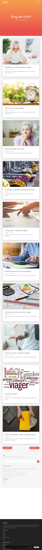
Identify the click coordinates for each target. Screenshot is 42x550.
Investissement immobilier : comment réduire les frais (14, 475)
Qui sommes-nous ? (6, 537)
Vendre (4, 534)
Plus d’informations (29, 547)
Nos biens (4, 535)
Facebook (5, 544)
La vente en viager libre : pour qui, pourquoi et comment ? (14, 473)
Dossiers (4, 482)
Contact (4, 538)
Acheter (4, 533)
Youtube (5, 545)
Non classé (5, 484)
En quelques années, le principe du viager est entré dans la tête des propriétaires (19, 468)
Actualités (5, 480)
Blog (3, 539)
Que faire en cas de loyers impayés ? (10, 470)
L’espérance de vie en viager (8, 477)
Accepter (36, 547)
